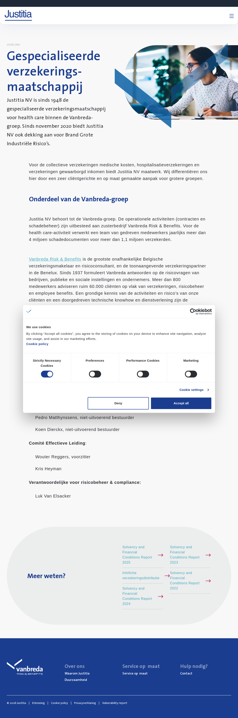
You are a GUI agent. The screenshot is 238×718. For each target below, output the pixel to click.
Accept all (181, 403)
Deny (118, 403)
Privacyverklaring (85, 702)
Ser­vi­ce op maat (135, 673)
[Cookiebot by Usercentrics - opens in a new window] (193, 311)
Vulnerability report (114, 702)
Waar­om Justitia (77, 673)
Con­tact (186, 673)
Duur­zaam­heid (76, 679)
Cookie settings (191, 390)
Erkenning (38, 702)
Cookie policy (37, 344)
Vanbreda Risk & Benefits (55, 259)
